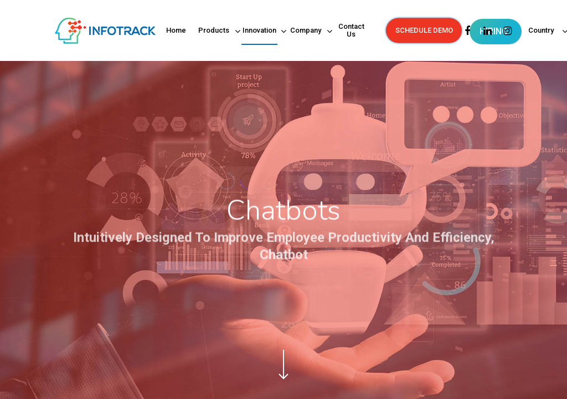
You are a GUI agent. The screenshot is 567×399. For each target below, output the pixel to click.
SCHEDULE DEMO (424, 30)
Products (214, 32)
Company (306, 32)
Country (541, 32)
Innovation (260, 32)
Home (176, 30)
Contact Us (351, 30)
